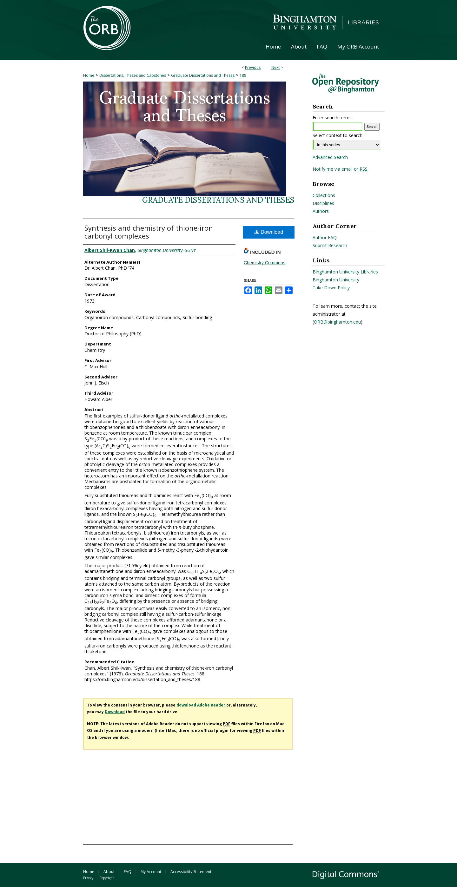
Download (269, 232)
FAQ (127, 871)
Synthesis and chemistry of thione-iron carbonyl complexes (148, 231)
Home (88, 75)
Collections (324, 195)
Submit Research (330, 245)
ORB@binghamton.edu (337, 322)
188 (243, 75)
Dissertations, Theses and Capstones (132, 75)
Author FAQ (325, 237)
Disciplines (323, 203)
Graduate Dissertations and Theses (203, 75)
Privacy (88, 878)
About (109, 871)
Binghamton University (336, 280)
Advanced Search (330, 157)
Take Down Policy (331, 288)
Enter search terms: (333, 118)
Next (275, 67)
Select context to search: (338, 135)
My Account (151, 871)
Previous (253, 67)
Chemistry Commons (264, 262)
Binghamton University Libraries (345, 272)
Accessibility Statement (190, 871)
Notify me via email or (340, 169)
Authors (321, 211)
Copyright (106, 878)
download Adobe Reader (200, 705)
